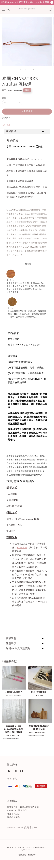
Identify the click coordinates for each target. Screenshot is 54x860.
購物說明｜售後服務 (27, 855)
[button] (3, 9)
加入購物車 (27, 111)
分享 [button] (6, 125)
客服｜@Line (13, 814)
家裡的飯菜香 (13, 817)
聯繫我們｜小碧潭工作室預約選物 (23, 807)
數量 (4, 98)
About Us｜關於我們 (17, 810)
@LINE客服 (21, 547)
